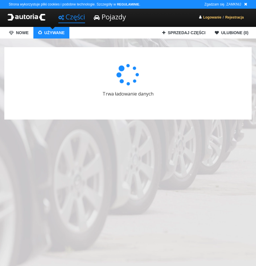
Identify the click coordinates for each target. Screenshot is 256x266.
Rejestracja (234, 17)
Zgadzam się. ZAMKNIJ (222, 4)
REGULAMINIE (128, 4)
